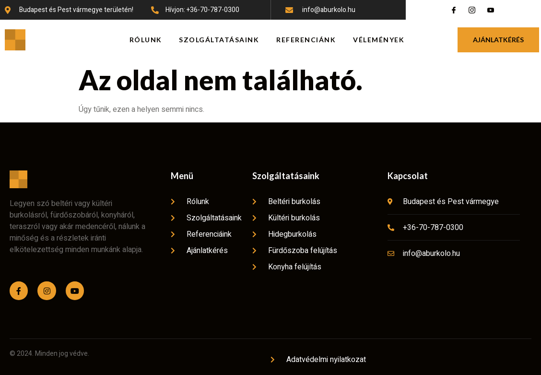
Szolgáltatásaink (219, 40)
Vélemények (378, 40)
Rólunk (145, 40)
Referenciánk (306, 40)
